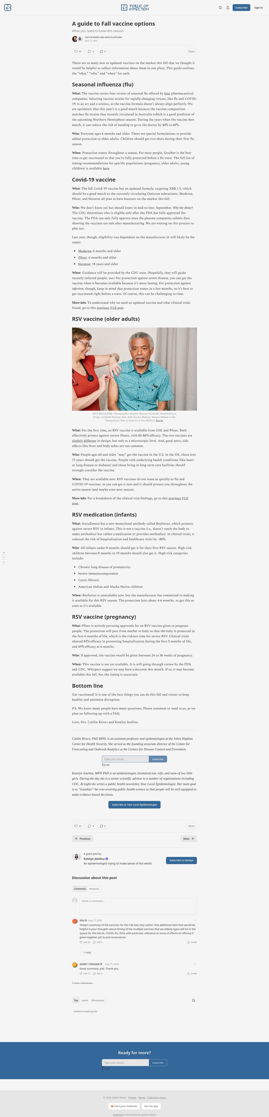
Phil (82, 920)
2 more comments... (83, 983)
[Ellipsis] (195, 920)
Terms (141, 1097)
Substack (118, 1114)
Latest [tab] (84, 1000)
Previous (82, 838)
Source (159, 420)
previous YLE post (110, 307)
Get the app (151, 1106)
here (106, 168)
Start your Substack (123, 1106)
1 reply (87, 952)
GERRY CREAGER (90, 964)
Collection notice (156, 1097)
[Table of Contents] (3, 558)
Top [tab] (76, 1000)
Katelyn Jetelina (113, 37)
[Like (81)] (78, 51)
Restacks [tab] (94, 888)
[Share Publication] (227, 7)
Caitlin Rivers (92, 37)
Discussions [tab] (98, 1000)
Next (188, 838)
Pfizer (82, 257)
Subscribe (241, 7)
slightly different (84, 440)
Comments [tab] (80, 888)
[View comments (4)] (90, 51)
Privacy (132, 1097)
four (167, 93)
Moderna (84, 251)
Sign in (258, 7)
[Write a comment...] (138, 906)
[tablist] (86, 888)
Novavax (84, 264)
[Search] (220, 7)
